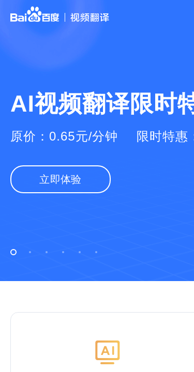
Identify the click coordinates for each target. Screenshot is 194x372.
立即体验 (60, 179)
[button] (13, 252)
